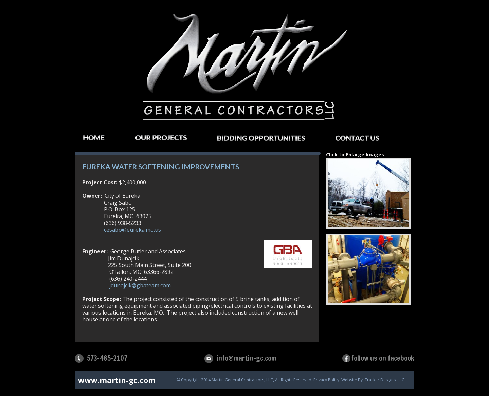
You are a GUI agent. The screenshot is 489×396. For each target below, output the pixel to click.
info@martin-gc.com (246, 358)
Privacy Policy (326, 380)
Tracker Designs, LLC (384, 380)
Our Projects (167, 140)
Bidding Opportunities (268, 140)
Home (100, 140)
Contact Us (364, 140)
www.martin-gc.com (117, 380)
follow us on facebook (382, 358)
